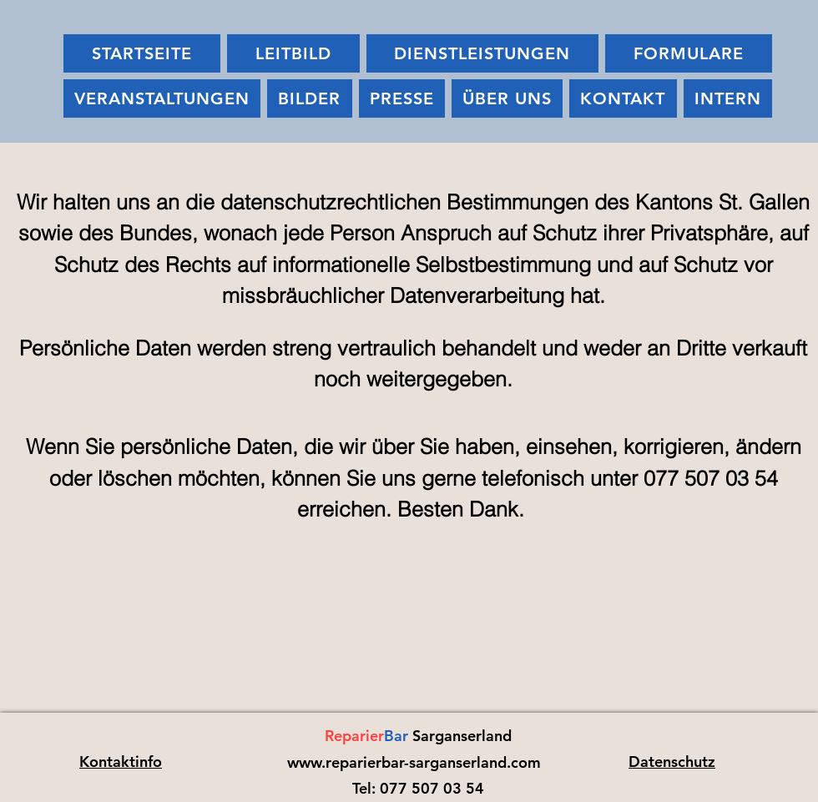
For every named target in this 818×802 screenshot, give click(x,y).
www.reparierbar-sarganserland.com (414, 762)
